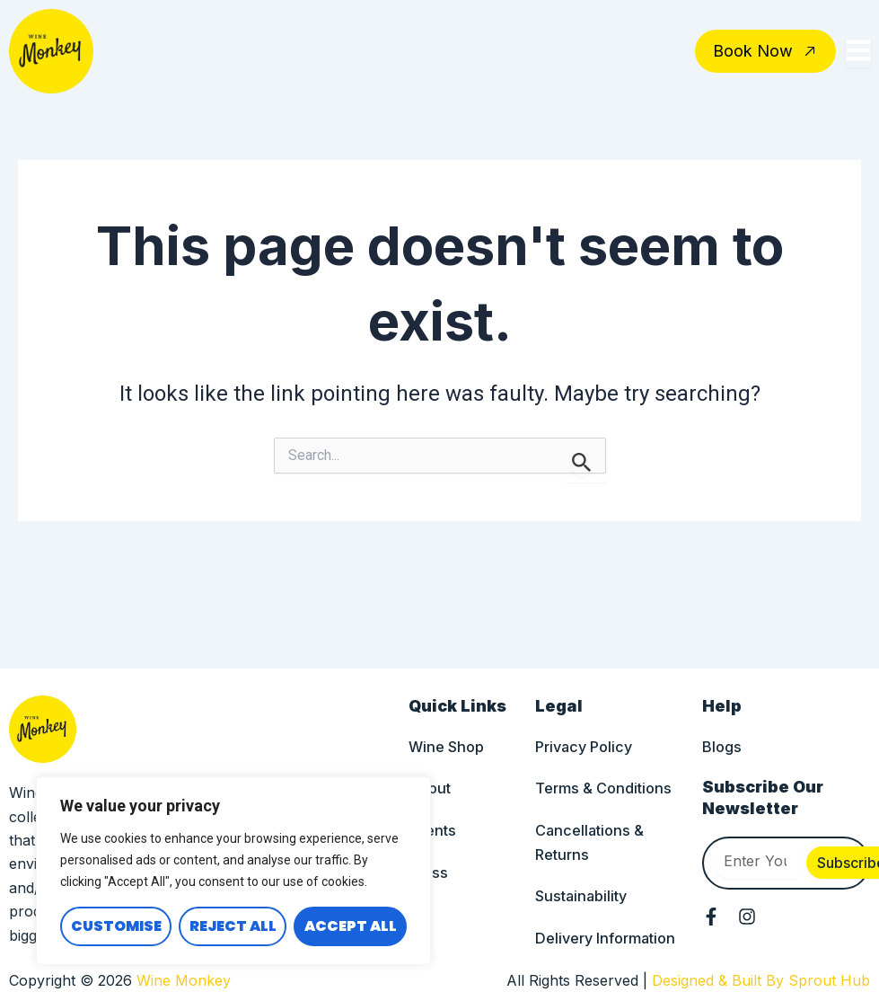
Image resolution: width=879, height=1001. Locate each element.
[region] (233, 870)
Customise (116, 926)
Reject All (233, 926)
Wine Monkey (183, 980)
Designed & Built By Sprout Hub (761, 980)
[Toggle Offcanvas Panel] (858, 52)
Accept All (350, 926)
